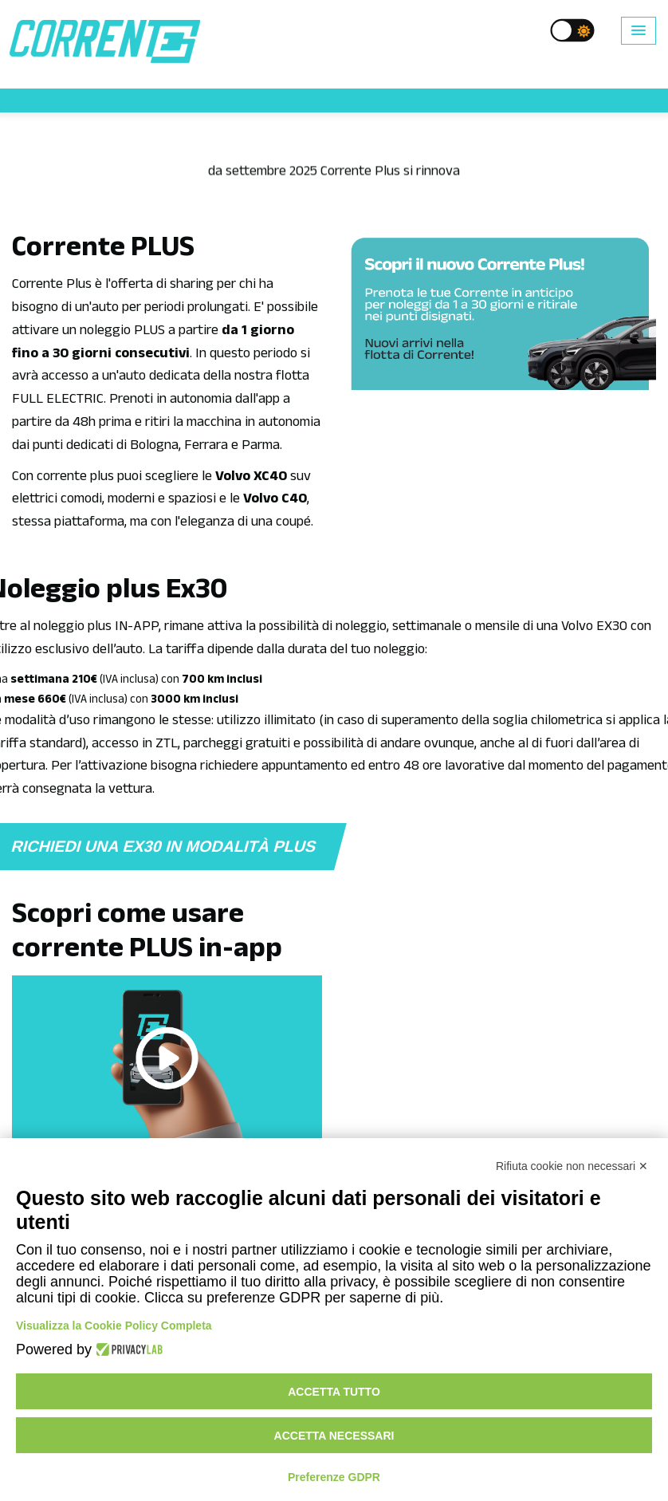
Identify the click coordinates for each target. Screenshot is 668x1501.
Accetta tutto (334, 1391)
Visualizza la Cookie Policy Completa (114, 1325)
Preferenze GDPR (334, 1477)
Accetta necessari (334, 1435)
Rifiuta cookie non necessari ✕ (572, 1166)
